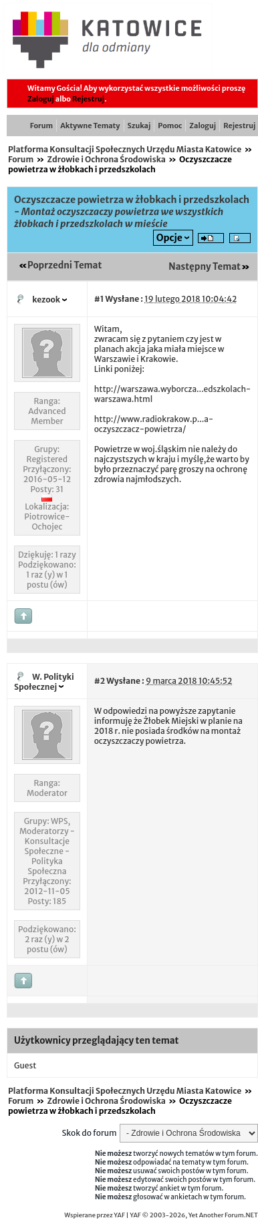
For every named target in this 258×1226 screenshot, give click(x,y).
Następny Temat (204, 266)
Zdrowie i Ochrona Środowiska (106, 159)
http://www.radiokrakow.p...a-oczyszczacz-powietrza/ (154, 424)
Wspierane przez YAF (94, 1215)
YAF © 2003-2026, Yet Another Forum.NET (194, 1215)
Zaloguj (40, 99)
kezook (46, 299)
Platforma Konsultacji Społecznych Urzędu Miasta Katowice (124, 149)
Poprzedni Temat (64, 265)
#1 (99, 299)
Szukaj (139, 125)
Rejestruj (88, 99)
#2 (99, 681)
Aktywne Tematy (90, 125)
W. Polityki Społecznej (44, 682)
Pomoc (170, 125)
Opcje (169, 238)
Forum (41, 125)
